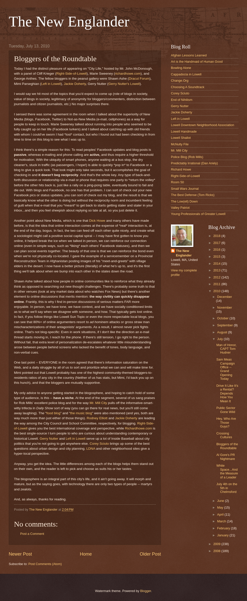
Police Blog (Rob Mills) (187, 157)
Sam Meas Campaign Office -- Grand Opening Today (225, 369)
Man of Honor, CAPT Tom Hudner (226, 349)
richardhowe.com (128, 73)
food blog (53, 413)
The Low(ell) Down (184, 201)
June (221, 501)
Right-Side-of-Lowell (71, 73)
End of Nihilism (181, 100)
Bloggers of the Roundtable (227, 446)
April (220, 514)
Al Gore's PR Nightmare (225, 456)
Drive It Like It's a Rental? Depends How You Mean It (227, 393)
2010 (217, 291)
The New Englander (69, 21)
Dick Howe (97, 220)
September (225, 325)
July (220, 339)
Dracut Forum (139, 78)
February (224, 528)
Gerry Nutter (49, 438)
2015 (217, 256)
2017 (217, 243)
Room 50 (177, 182)
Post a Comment (32, 534)
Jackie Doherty (75, 84)
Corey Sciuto (100, 443)
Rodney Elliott (97, 418)
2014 (217, 263)
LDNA (90, 448)
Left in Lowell (51, 84)
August (222, 332)
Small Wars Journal (185, 189)
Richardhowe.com (139, 428)
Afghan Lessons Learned (189, 55)
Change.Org (179, 80)
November (224, 307)
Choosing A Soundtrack (187, 87)
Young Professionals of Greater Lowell (198, 214)
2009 (217, 544)
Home (86, 554)
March (222, 521)
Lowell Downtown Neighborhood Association (202, 125)
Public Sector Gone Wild (225, 409)
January (223, 535)
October (223, 318)
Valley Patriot (180, 207)
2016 (217, 249)
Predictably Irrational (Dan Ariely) (194, 163)
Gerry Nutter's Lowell (124, 84)
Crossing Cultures (224, 435)
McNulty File (180, 144)
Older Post (150, 554)
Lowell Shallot (181, 138)
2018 (217, 236)
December (224, 297)
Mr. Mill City (98, 403)
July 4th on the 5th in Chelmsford (226, 488)
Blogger (145, 591)
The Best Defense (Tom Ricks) (193, 195)
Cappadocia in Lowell (186, 74)
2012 (217, 277)
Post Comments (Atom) (45, 564)
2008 (217, 551)
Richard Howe (181, 169)
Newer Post (20, 554)
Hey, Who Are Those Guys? (226, 422)
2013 (217, 270)
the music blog (81, 413)
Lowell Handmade (184, 131)
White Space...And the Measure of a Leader (227, 471)
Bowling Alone (181, 68)
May (220, 507)
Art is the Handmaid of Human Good (197, 61)
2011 (217, 284)
